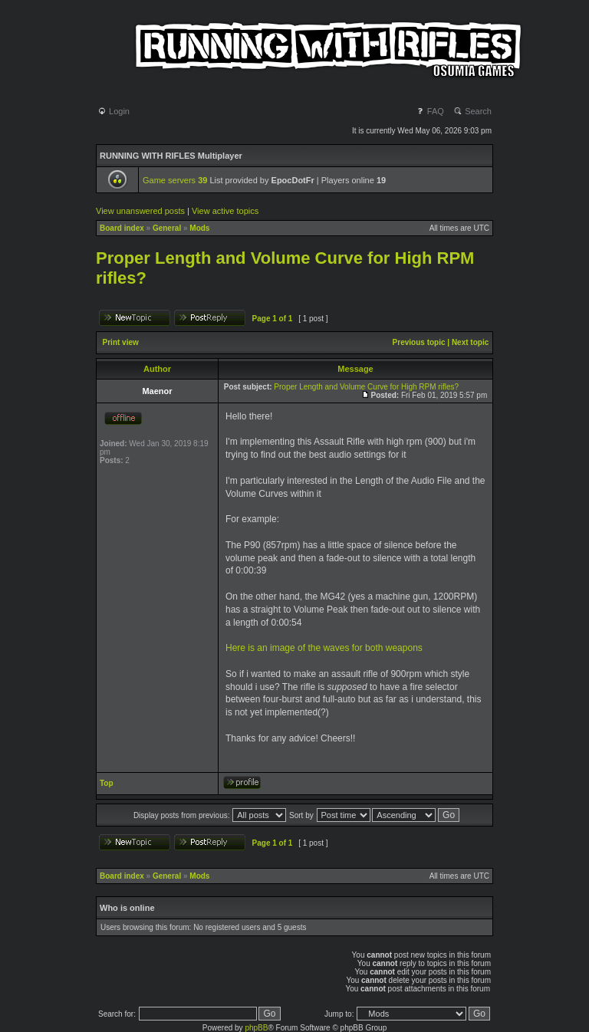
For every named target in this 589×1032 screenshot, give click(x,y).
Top (107, 783)
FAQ (430, 111)
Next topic (470, 342)
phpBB (256, 1028)
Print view (121, 342)
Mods (199, 228)
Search (472, 111)
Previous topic (419, 342)
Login (113, 111)
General (167, 228)
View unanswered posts (140, 210)
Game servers (175, 180)
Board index (122, 228)
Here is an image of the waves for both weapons (324, 648)
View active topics (225, 210)
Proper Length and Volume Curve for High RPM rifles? (366, 387)
